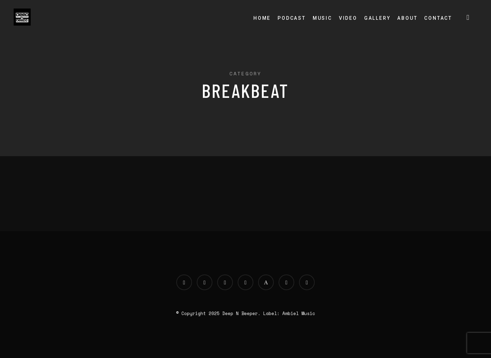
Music (322, 18)
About (407, 18)
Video (348, 18)
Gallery (377, 18)
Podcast (292, 18)
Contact (438, 18)
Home (262, 18)
